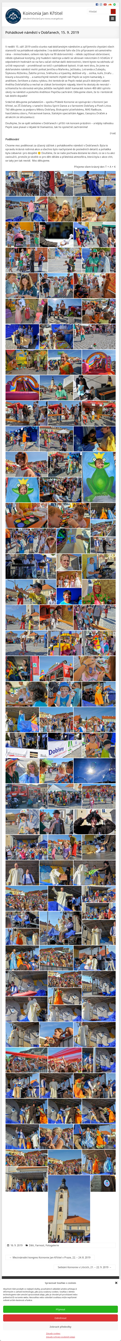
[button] (116, 1282)
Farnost (39, 1245)
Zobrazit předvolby (60, 1326)
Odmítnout (60, 1318)
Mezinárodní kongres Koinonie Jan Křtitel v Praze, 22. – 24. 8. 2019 (49, 1257)
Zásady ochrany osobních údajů (60, 1337)
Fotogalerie (52, 1245)
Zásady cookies (53, 1333)
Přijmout (60, 1309)
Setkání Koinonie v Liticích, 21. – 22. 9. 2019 (85, 1267)
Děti (31, 1245)
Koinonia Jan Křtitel (43, 13)
